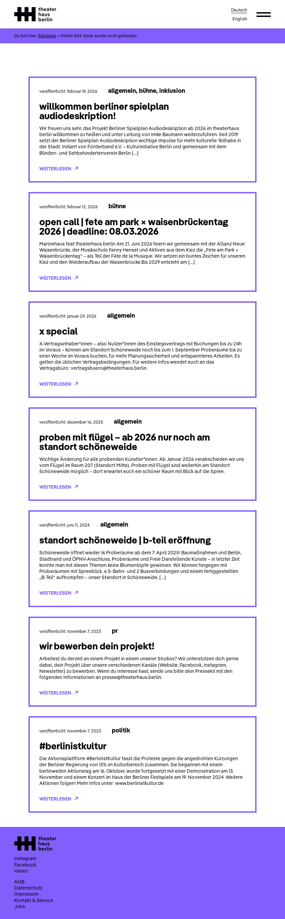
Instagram (25, 858)
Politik (121, 730)
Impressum (26, 894)
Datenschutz (28, 888)
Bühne (147, 90)
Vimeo (21, 871)
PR (115, 630)
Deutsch (239, 10)
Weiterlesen (58, 169)
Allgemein (122, 90)
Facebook (25, 865)
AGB (19, 882)
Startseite (47, 35)
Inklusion (172, 90)
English (239, 18)
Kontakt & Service (33, 900)
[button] (264, 14)
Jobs (19, 906)
